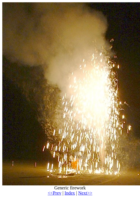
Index (70, 193)
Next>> (85, 193)
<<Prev (54, 193)
